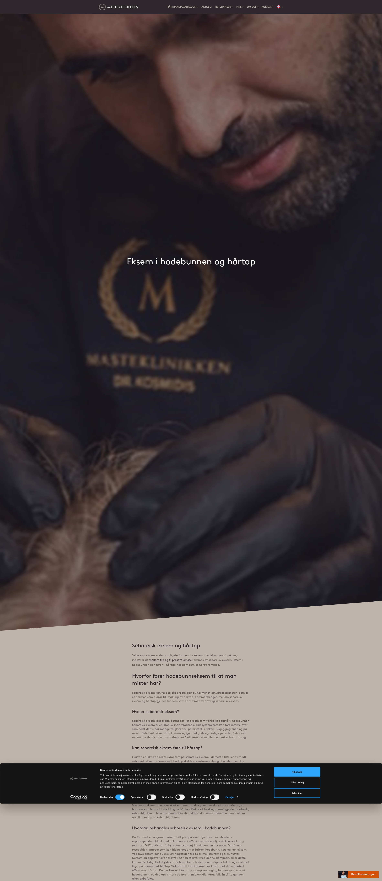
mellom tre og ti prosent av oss (170, 660)
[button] (280, 7)
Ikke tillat (297, 870)
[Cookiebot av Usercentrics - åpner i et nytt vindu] (79, 874)
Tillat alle (297, 849)
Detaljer (229, 874)
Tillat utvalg (297, 860)
